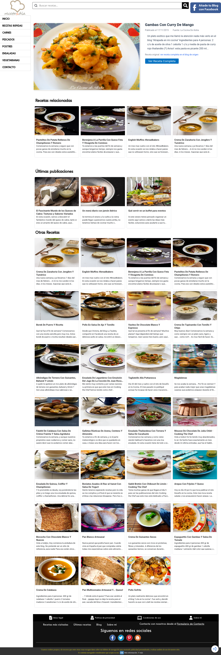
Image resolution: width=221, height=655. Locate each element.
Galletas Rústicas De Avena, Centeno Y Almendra (102, 432)
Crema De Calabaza (46, 590)
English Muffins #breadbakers (143, 140)
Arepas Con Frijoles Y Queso (189, 484)
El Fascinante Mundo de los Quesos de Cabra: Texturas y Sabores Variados (56, 212)
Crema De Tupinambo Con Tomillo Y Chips (192, 326)
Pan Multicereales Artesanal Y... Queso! (102, 590)
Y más (140, 653)
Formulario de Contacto (190, 624)
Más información (130, 653)
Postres (7, 46)
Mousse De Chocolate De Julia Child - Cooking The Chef (193, 432)
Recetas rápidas (12, 25)
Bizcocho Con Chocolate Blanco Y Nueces (53, 538)
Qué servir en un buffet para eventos (147, 210)
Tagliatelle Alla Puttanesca (142, 377)
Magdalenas (180, 377)
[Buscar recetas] (107, 5)
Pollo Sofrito (134, 590)
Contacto (8, 67)
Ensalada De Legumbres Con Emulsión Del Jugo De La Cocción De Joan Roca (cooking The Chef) (102, 379)
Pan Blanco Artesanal (93, 537)
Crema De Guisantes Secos (142, 537)
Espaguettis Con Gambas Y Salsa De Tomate (193, 538)
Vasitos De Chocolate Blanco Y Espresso (144, 326)
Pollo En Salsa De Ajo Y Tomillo (98, 324)
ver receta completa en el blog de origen (179, 54)
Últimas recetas (83, 624)
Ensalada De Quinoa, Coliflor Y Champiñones (52, 485)
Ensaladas (9, 53)
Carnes (6, 32)
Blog (99, 624)
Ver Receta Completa (162, 61)
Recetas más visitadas (56, 624)
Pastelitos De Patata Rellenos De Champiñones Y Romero (53, 141)
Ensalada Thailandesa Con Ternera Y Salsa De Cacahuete (147, 432)
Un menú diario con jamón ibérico (99, 210)
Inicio (6, 19)
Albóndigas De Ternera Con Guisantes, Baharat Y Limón (56, 379)
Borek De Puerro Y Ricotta (49, 324)
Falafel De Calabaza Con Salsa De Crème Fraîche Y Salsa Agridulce (53, 432)
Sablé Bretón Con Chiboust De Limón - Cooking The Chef (148, 485)
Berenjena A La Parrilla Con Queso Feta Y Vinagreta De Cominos (102, 141)
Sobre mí (112, 624)
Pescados (8, 39)
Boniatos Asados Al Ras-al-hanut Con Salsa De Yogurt (101, 485)
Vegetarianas (10, 60)
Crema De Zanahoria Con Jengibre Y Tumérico (193, 141)
